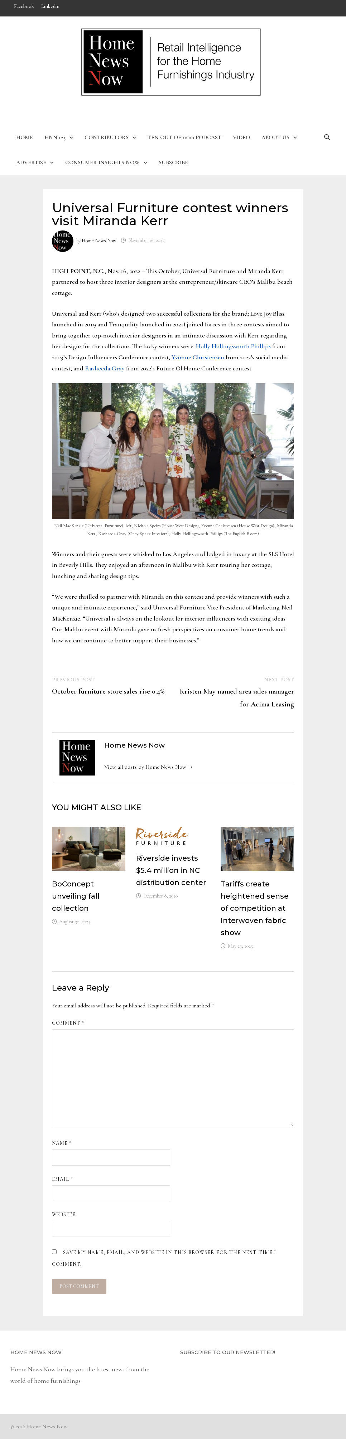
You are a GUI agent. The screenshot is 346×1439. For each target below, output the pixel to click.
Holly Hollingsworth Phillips (233, 346)
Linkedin (50, 6)
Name (62, 1143)
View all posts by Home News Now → (148, 766)
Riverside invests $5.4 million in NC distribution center (171, 870)
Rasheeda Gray (105, 368)
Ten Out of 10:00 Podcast (184, 137)
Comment (68, 1023)
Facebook (24, 6)
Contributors (107, 137)
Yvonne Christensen (198, 357)
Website (64, 1214)
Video (241, 137)
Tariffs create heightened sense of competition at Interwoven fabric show (255, 908)
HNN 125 (55, 137)
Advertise (31, 162)
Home (24, 137)
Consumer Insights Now (102, 162)
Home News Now (99, 240)
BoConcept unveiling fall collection (76, 896)
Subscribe (173, 162)
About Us (275, 137)
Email (62, 1179)
